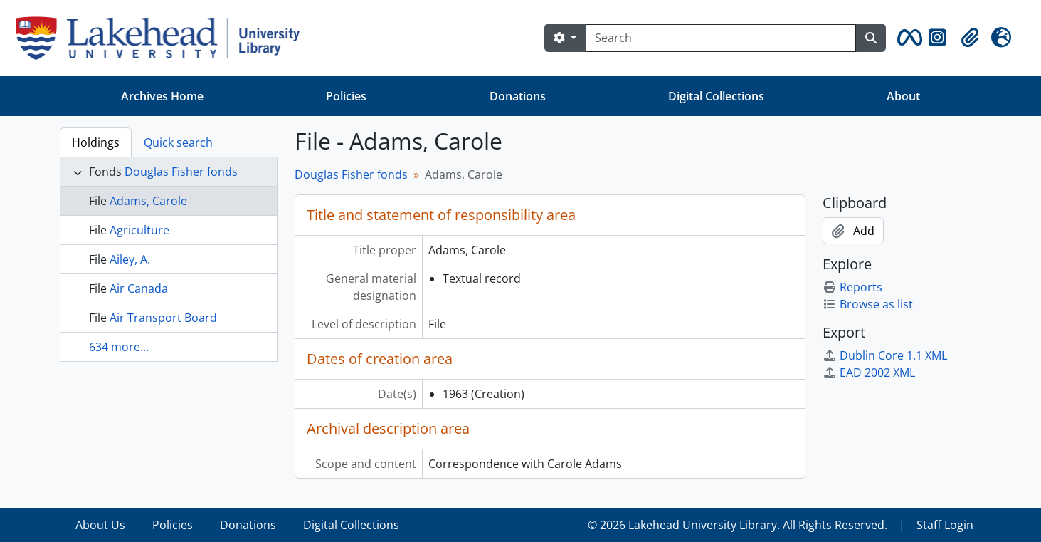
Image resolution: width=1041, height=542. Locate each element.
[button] (907, 37)
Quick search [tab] (178, 142)
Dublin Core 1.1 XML (885, 355)
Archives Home (162, 96)
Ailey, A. (130, 259)
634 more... (119, 347)
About (903, 96)
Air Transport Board (163, 317)
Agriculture (139, 230)
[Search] (721, 38)
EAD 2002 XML (869, 372)
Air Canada (139, 288)
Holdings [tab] (96, 142)
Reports (852, 287)
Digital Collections (716, 96)
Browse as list (868, 304)
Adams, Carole (148, 201)
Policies (346, 96)
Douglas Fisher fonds (181, 171)
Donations (518, 96)
